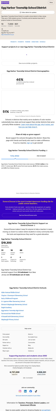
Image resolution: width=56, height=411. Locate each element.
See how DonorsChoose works (28, 215)
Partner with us (6, 342)
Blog (29, 345)
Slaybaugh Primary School (10, 319)
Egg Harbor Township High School (12, 310)
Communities (31, 342)
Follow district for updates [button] (28, 12)
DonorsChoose (5, 2)
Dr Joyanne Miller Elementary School (13, 301)
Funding (27, 42)
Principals (29, 403)
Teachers (21, 403)
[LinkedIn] (25, 391)
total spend (14, 156)
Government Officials (28, 405)
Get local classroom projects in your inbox (28, 395)
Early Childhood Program (9, 298)
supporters (14, 373)
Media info (31, 348)
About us (30, 334)
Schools (42, 42)
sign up (29, 143)
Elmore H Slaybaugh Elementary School (14, 304)
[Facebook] (30, 391)
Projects (14, 42)
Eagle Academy (6, 307)
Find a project (6, 334)
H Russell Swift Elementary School (12, 316)
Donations (35, 42)
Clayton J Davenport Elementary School (14, 295)
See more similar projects (28, 63)
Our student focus (32, 337)
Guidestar (28, 368)
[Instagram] (20, 391)
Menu (51, 2)
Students (21, 42)
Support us (5, 345)
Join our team (31, 339)
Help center (28, 328)
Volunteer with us (7, 348)
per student (41, 156)
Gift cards (5, 339)
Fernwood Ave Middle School (10, 313)
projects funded (41, 373)
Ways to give (6, 351)
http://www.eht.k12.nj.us (7, 34)
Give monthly (6, 337)
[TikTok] (36, 391)
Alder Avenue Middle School (10, 292)
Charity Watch (36, 366)
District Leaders (40, 403)
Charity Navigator (18, 368)
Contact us (31, 351)
